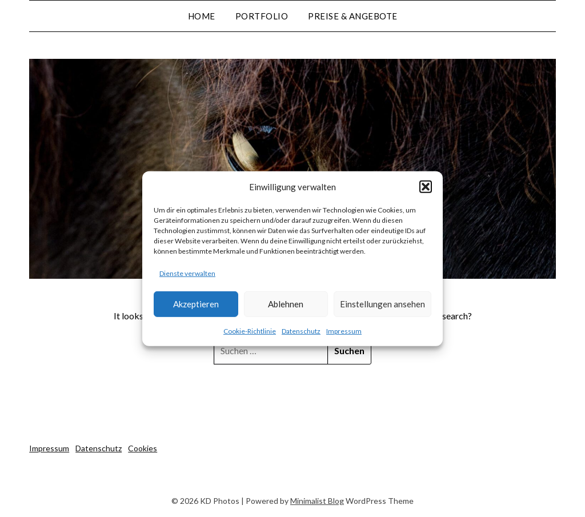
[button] (425, 187)
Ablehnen (285, 304)
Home (201, 16)
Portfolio (262, 16)
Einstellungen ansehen (382, 304)
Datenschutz (301, 331)
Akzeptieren (196, 304)
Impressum (344, 331)
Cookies (142, 448)
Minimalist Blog (317, 501)
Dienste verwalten (187, 273)
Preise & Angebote (353, 16)
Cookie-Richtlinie (249, 331)
